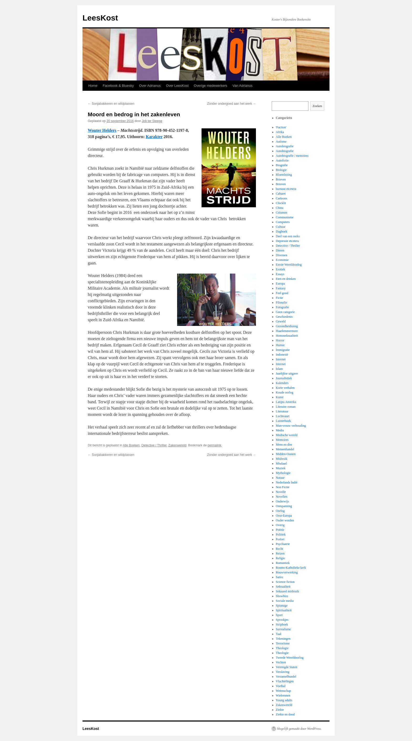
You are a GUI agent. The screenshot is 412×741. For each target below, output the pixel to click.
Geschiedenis (284, 317)
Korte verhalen (285, 388)
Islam (279, 369)
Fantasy (281, 288)
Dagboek (281, 231)
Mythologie (283, 473)
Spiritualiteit (284, 610)
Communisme (284, 217)
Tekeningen (283, 639)
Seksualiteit (283, 586)
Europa (280, 283)
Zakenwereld (177, 445)
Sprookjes (282, 620)
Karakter (154, 136)
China (280, 208)
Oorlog (280, 511)
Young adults (284, 700)
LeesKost (100, 17)
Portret (280, 539)
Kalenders (282, 383)
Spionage (282, 605)
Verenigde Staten (286, 667)
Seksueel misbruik (287, 591)
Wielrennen (283, 695)
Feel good (282, 293)
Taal (278, 634)
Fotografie (282, 307)
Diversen (281, 255)
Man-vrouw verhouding (291, 425)
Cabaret (281, 193)
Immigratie (283, 350)
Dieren (280, 250)
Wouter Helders (102, 130)
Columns (281, 212)
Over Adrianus (150, 86)
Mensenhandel (285, 449)
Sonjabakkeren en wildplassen (111, 103)
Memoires (282, 440)
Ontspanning (284, 506)
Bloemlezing (284, 175)
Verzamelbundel (286, 676)
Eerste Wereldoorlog (289, 264)
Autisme (281, 141)
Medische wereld (286, 435)
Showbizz (282, 596)
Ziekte (280, 710)
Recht (279, 549)
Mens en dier (284, 444)
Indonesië (282, 354)
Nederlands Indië (286, 482)
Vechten (281, 662)
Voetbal (280, 686)
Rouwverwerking (287, 572)
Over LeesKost (177, 86)
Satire (279, 577)
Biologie (281, 170)
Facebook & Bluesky (118, 86)
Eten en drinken (286, 279)
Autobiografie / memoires (292, 156)
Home (92, 86)
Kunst (280, 397)
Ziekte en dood (285, 714)
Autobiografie (284, 146)
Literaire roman (286, 407)
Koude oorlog (284, 392)
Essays (280, 274)
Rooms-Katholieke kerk (291, 567)
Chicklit (281, 203)
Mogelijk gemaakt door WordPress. (299, 728)
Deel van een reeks (288, 236)
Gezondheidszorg (287, 326)
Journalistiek (284, 378)
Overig (280, 525)
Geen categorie (285, 312)
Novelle (281, 492)
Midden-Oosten (286, 454)
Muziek (281, 468)
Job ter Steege (152, 121)
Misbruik (281, 459)
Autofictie (282, 160)
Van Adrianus (243, 86)
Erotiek (280, 269)
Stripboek (282, 624)
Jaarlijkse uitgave (287, 373)
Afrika (280, 132)
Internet (281, 359)
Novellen (281, 496)
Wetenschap (283, 691)
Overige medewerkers (210, 86)
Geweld (281, 321)
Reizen (280, 553)
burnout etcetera (286, 189)
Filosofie (281, 302)
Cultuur (281, 227)
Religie (280, 558)
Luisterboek (283, 421)
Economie (282, 260)
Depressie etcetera (287, 241)
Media (280, 430)
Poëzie (280, 530)
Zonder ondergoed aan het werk (231, 103)
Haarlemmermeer (287, 331)
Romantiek (283, 563)
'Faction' (281, 127)
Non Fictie (282, 487)
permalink (214, 445)
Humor (280, 345)
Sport (279, 615)
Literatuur (282, 411)
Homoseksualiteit (287, 335)
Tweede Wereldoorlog (290, 657)
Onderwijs (282, 501)
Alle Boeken (131, 445)
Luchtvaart (283, 416)
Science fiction (285, 582)
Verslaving (282, 672)
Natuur (280, 478)
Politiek (281, 534)
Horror (280, 340)
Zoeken (317, 106)
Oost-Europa (284, 515)
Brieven (281, 179)
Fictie (279, 298)
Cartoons (281, 198)
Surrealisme (283, 629)
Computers (283, 222)
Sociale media (285, 601)
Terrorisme (283, 643)
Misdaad (281, 463)
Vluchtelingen (285, 681)
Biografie (282, 165)
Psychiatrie (283, 544)
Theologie (282, 648)
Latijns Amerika (286, 402)
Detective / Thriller (154, 445)
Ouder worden (285, 520)
